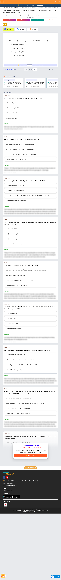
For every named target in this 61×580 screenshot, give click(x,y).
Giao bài (23, 19)
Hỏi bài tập (3, 575)
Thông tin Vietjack (8, 557)
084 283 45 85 (9, 549)
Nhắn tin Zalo (55, 576)
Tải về (37, 19)
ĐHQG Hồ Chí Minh (14, 7)
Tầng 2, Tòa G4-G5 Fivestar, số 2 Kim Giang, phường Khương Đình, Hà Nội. (21, 547)
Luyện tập (20, 29)
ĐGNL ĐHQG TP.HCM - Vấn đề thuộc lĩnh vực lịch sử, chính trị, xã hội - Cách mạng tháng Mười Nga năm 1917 (40, 7)
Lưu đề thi (51, 19)
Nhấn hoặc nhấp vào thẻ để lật (30, 65)
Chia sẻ (9, 19)
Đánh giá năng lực (6, 7)
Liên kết (5, 554)
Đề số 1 (4, 24)
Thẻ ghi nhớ (8, 29)
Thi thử (32, 29)
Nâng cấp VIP (30, 522)
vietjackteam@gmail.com (12, 552)
